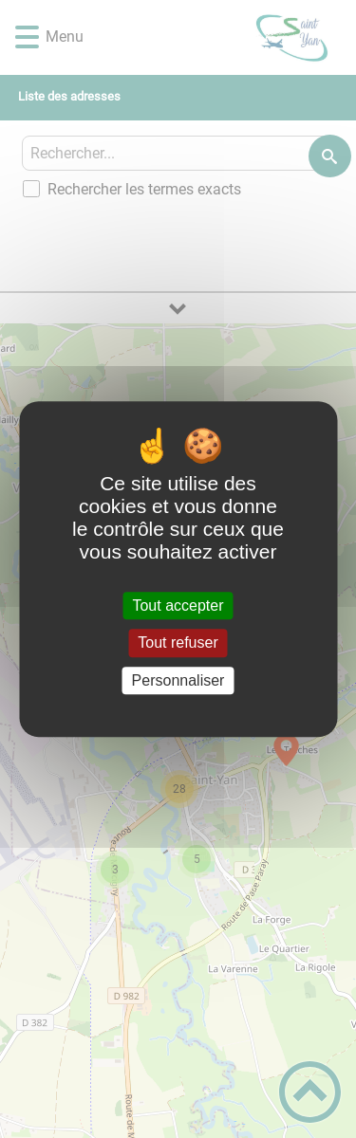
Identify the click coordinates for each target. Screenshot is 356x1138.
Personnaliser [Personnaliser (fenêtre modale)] (178, 680)
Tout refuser (177, 643)
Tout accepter (177, 605)
